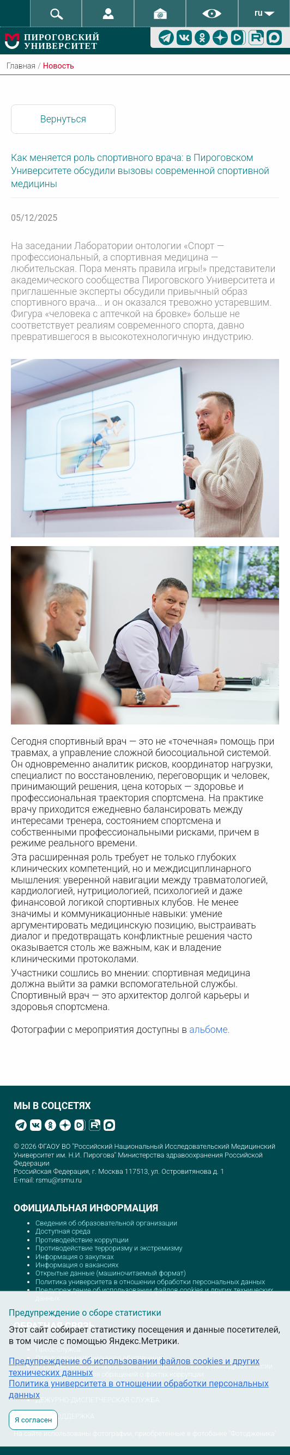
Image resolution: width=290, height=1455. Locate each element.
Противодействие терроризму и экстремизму (109, 1248)
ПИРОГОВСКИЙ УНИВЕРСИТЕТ (62, 42)
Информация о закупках (74, 1257)
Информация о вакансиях (77, 1265)
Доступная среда (62, 1231)
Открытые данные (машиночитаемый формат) (110, 1273)
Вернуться (63, 119)
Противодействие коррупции (82, 1240)
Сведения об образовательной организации (106, 1223)
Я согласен (33, 1420)
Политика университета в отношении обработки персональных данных (150, 1282)
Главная (21, 66)
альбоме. (209, 1029)
